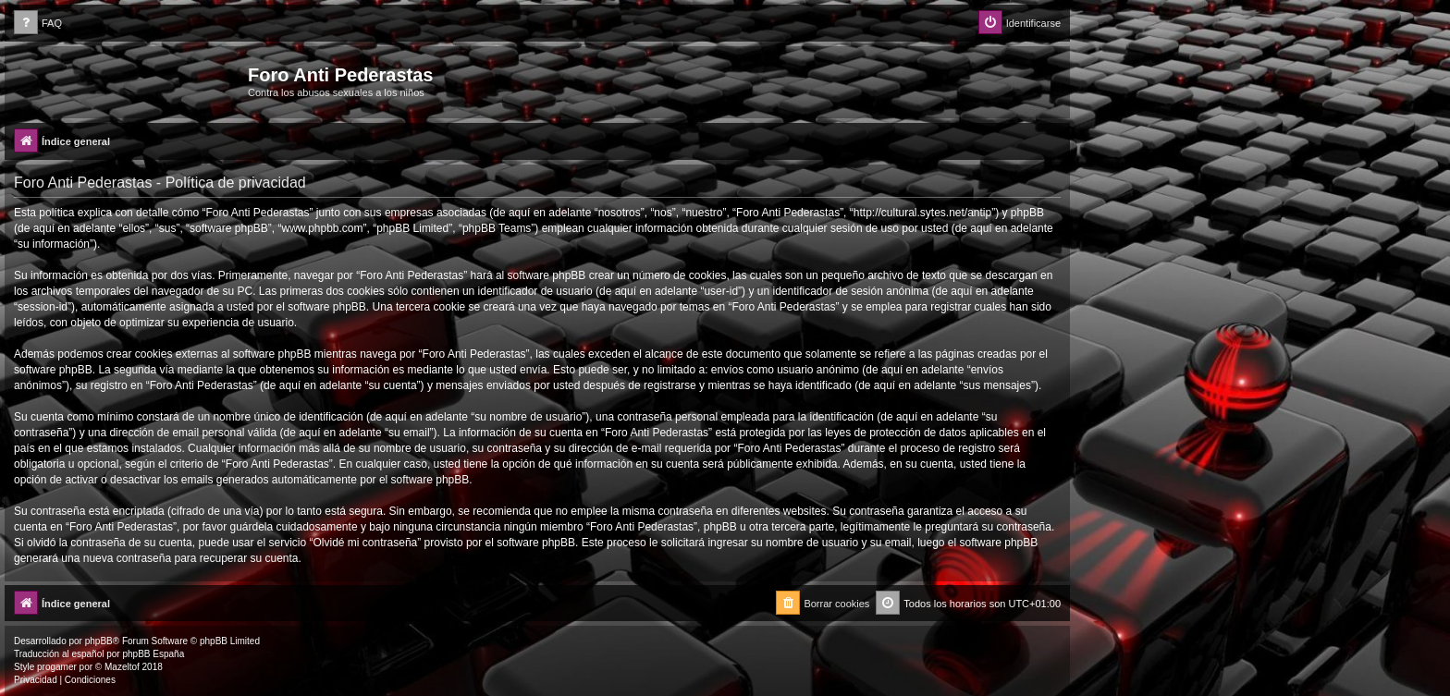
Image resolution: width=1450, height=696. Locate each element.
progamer (57, 667)
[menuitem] (38, 23)
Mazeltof (122, 667)
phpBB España (153, 654)
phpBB (99, 641)
